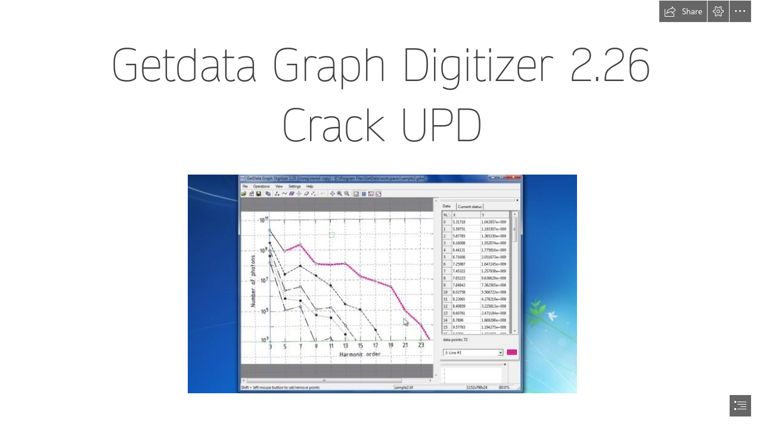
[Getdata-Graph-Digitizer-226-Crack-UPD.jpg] (381, 283)
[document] (381, 214)
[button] (683, 11)
